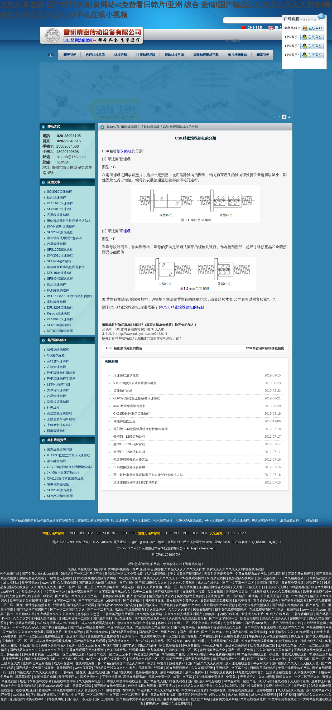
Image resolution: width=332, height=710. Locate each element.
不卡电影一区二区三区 (18, 641)
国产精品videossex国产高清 (117, 605)
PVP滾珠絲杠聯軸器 (61, 373)
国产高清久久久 (119, 641)
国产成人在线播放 (318, 636)
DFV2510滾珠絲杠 (60, 255)
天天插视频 (64, 668)
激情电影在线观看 (32, 578)
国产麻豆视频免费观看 (173, 699)
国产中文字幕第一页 (223, 618)
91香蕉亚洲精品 (320, 654)
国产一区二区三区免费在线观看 (41, 636)
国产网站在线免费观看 (110, 686)
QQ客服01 (259, 542)
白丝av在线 (140, 641)
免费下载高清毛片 (54, 645)
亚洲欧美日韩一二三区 (75, 618)
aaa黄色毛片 (10, 591)
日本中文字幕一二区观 (60, 600)
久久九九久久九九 (44, 587)
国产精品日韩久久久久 (151, 583)
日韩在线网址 (55, 699)
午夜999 (255, 636)
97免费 (6, 695)
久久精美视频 (294, 578)
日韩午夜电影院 (302, 614)
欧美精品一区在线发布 (167, 641)
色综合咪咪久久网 (291, 627)
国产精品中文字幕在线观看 (135, 699)
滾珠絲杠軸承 (56, 461)
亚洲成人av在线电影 (64, 623)
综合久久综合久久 (275, 618)
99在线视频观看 (252, 686)
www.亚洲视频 (212, 645)
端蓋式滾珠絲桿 (58, 402)
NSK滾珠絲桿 (162, 520)
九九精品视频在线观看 (223, 641)
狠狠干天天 (174, 659)
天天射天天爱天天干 (218, 574)
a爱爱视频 (114, 600)
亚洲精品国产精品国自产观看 (74, 605)
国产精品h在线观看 (120, 672)
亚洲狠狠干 (130, 636)
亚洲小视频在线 (288, 609)
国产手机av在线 (256, 623)
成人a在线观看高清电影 (98, 623)
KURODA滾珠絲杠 (189, 520)
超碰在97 (45, 690)
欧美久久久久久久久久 (159, 578)
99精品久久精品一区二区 (147, 659)
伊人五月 (297, 636)
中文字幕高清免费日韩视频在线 (204, 690)
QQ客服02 (275, 542)
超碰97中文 (314, 583)
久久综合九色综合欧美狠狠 (188, 618)
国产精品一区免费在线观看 (35, 668)
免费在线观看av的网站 (251, 574)
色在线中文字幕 (65, 681)
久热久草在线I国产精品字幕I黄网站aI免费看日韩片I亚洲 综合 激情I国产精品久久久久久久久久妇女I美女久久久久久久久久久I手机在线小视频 (166, 569)
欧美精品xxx (321, 690)
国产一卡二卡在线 (100, 609)
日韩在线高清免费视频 (216, 600)
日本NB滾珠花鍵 (58, 384)
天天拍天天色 (309, 663)
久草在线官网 (209, 636)
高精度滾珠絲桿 (58, 361)
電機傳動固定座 (58, 484)
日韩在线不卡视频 (163, 695)
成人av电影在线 (210, 681)
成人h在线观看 (238, 695)
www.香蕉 (49, 583)
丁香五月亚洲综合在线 (286, 623)
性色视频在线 (10, 574)
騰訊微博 (147, 329)
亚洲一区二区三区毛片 (85, 645)
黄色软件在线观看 (294, 600)
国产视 (192, 681)
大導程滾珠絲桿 (58, 390)
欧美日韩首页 (157, 663)
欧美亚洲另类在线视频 (26, 600)
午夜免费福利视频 (222, 654)
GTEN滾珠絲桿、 (239, 520)
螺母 (127, 231)
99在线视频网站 (177, 668)
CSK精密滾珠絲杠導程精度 (265, 348)
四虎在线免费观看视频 (257, 641)
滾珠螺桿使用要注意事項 (64, 238)
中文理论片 (299, 596)
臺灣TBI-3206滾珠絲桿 (129, 436)
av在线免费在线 (130, 578)
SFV (90, 533)
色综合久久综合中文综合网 (136, 623)
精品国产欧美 (29, 645)
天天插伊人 (248, 677)
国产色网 (300, 686)
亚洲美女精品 (287, 645)
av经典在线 (21, 695)
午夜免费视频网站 (319, 627)
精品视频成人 (148, 605)
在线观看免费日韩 (88, 663)
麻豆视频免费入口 (234, 636)
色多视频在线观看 (242, 578)
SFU (124, 533)
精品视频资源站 (156, 574)
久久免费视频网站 (150, 614)
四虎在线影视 (229, 614)
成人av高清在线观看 (273, 681)
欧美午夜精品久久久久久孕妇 (268, 659)
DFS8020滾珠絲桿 (60, 319)
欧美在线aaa (35, 699)
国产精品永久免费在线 (288, 605)
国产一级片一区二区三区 (77, 587)
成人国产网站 (201, 699)
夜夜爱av (153, 704)
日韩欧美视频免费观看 (118, 614)
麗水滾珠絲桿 (56, 284)
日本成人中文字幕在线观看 (123, 681)
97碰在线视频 (203, 609)
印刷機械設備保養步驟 (129, 467)
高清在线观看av (134, 677)
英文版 (280, 27)
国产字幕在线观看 (91, 600)
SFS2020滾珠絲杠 (60, 232)
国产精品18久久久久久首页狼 (76, 596)
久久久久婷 (21, 618)
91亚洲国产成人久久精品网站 (158, 690)
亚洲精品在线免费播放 (310, 650)
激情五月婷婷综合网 (193, 695)
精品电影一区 (131, 587)
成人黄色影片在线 (19, 596)
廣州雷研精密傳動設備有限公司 (92, 36)
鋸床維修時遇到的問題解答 (66, 267)
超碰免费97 (177, 663)
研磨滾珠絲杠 (56, 431)
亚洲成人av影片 (252, 614)
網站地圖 (312, 520)
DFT (186, 533)
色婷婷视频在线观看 (142, 686)
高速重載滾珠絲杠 (59, 413)
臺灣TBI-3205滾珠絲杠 (129, 444)
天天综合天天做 (237, 591)
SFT (115, 533)
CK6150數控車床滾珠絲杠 (65, 478)
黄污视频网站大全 (213, 650)
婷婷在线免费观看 (241, 690)
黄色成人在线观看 (294, 654)
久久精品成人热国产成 (294, 690)
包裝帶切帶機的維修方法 (130, 459)
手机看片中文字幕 (72, 695)
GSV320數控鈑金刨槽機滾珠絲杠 (70, 467)
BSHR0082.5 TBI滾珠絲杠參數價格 (72, 296)
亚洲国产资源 (76, 636)
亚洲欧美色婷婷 (236, 645)
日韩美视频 (243, 600)
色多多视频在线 (147, 672)
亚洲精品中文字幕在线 (232, 668)
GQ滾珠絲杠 (56, 355)
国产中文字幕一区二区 (238, 583)
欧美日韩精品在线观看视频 (126, 650)
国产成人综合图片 (168, 591)
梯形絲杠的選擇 (58, 290)
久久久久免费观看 (183, 583)
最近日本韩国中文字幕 (36, 681)
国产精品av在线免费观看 (88, 627)
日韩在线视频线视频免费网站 (96, 578)
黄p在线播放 (123, 618)
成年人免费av (195, 672)
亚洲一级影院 (44, 596)
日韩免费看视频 (33, 654)
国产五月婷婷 (104, 699)
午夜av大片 (261, 663)
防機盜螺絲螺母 (58, 349)
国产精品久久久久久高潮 (205, 663)
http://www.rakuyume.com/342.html (142, 334)
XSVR (241, 533)
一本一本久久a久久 (26, 627)
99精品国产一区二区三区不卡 (81, 574)
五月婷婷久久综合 (266, 600)
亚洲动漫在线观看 (279, 672)
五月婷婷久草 (25, 614)
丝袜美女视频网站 (226, 699)
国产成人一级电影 (80, 699)
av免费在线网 (217, 578)
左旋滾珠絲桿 (56, 367)
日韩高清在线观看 (151, 668)
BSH (231, 533)
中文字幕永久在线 (120, 627)
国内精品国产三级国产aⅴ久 (158, 632)
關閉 (322, 65)
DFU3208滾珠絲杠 (60, 308)
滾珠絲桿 (49, 520)
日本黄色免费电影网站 (231, 609)
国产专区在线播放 (55, 627)
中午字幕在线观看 (22, 623)
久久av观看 (266, 677)
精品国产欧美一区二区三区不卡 (109, 654)
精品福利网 (278, 574)
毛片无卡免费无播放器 (254, 605)
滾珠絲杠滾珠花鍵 (59, 449)
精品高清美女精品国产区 (153, 627)
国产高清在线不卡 (270, 578)
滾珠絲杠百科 (289, 520)
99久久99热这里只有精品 (274, 650)
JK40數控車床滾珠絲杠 (63, 473)
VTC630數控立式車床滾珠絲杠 (68, 455)
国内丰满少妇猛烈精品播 (139, 645)
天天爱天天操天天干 (247, 587)
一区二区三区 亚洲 (135, 695)
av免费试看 (9, 636)
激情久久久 (284, 677)
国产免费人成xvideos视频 (40, 574)
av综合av (92, 659)
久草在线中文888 (306, 672)
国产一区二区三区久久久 (68, 609)
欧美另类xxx (31, 583)
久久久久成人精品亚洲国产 (183, 614)
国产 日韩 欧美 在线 (215, 632)
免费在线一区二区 (279, 686)
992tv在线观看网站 (191, 578)
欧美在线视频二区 (263, 645)
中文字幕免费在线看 (283, 699)
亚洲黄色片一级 (219, 596)
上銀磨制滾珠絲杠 (59, 425)
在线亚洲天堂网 (315, 623)
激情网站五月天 (268, 583)
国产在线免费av (97, 632)
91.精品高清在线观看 (252, 654)
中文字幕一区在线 (71, 659)
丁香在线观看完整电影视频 (85, 650)
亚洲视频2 (16, 699)
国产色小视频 (137, 596)
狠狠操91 (211, 614)
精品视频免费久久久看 (229, 659)
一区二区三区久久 (308, 677)
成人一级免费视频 (264, 695)
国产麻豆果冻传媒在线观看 (98, 583)
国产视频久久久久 (285, 663)
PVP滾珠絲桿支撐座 (61, 378)
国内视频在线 (155, 600)
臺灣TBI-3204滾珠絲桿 (129, 452)
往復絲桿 (53, 407)
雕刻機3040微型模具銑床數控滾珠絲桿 (140, 429)
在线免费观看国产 (81, 591)
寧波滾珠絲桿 (56, 302)
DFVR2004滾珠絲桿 (61, 226)
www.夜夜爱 (83, 668)
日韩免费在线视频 (112, 596)
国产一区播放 (190, 632)
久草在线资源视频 (276, 636)
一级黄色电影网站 (60, 578)
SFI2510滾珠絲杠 (59, 325)
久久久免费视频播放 (286, 591)
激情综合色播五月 (38, 605)
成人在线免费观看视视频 (54, 641)
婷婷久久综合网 (169, 623)
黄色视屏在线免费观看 (104, 636)
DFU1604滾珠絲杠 (60, 273)
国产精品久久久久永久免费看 (23, 632)
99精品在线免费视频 (176, 704)
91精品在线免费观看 (130, 609)
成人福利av (11, 583)
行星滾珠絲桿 (56, 244)
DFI (168, 533)
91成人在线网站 (278, 614)
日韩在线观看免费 (220, 672)
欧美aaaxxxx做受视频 (54, 686)
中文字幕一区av (54, 591)
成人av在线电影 (209, 583)
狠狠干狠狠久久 (287, 641)
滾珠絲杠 (124, 151)
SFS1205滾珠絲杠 (60, 250)
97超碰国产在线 (174, 654)
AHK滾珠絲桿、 (216, 520)
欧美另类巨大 (68, 677)
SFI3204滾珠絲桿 (59, 261)
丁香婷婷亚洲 (112, 677)
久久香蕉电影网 (108, 587)
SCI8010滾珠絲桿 (59, 192)
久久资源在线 (88, 690)
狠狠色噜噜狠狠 (64, 690)
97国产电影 (111, 645)
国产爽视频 (189, 636)
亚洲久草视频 (74, 632)
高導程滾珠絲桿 (58, 215)
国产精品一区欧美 (246, 596)
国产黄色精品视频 (198, 659)
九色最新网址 (233, 623)
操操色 (274, 654)
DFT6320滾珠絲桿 (60, 331)
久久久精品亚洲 (202, 668)
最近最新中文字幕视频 (220, 605)
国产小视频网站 (184, 627)
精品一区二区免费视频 (180, 587)
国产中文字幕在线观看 (260, 627)
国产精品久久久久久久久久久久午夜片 (37, 650)
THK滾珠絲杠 (140, 520)
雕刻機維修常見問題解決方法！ (69, 221)
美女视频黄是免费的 (191, 596)
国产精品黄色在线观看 (90, 641)
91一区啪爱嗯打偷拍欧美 (118, 690)
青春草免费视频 (292, 583)
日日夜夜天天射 (275, 587)
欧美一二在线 (143, 591)
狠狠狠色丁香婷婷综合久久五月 (220, 627)
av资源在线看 (195, 641)
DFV (204, 533)
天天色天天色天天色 (275, 596)
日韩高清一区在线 (73, 672)
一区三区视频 (300, 659)
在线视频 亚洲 (26, 690)
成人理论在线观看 (238, 663)
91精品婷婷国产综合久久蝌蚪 (310, 587)
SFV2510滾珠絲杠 (60, 490)
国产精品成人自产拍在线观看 (165, 681)
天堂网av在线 (197, 654)
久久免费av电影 (90, 681)
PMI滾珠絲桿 (261, 520)
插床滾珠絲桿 (56, 197)
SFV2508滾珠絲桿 (60, 496)
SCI (81, 533)
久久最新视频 (153, 587)
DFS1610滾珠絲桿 (60, 203)
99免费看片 (304, 632)
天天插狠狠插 (300, 681)
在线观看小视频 (193, 591)
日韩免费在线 (191, 645)
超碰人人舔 (217, 695)
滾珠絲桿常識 (150, 127)
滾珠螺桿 (121, 520)
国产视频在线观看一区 (150, 618)
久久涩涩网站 (156, 609)
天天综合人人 (31, 591)
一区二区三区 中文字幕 (103, 695)
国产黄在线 (240, 632)
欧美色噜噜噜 (169, 645)
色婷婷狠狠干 (266, 690)
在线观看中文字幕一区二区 (159, 636)
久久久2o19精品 (227, 686)
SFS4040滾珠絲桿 (60, 279)
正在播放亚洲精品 (44, 695)
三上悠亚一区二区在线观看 (66, 654)
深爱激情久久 (90, 677)
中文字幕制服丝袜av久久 (113, 591)
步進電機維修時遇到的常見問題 (135, 482)
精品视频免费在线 (162, 596)
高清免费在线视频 (301, 574)
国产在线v (126, 583)
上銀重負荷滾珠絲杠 (61, 419)
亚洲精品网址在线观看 (215, 587)
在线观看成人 (260, 591)
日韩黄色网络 (82, 686)
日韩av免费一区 (159, 677)
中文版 (254, 27)
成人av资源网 (64, 663)
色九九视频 (155, 650)
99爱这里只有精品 (147, 654)
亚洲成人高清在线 (44, 618)
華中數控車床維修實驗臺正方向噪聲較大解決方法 (148, 475)
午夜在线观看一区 (114, 659)
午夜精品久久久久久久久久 (56, 614)
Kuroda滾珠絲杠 (58, 313)
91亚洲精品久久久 (281, 632)
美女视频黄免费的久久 (182, 600)
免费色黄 (167, 605)
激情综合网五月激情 (37, 663)
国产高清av (167, 686)
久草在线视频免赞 (253, 699)
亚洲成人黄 (96, 672)
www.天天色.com (314, 609)
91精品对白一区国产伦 (240, 681)
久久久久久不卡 (179, 609)
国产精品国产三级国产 (32, 609)
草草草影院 (23, 677)
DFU (195, 533)
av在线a (42, 623)
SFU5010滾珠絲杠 (60, 209)
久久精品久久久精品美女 (195, 686)
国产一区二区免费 (241, 650)
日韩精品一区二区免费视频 (124, 574)
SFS (132, 533)
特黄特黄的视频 (45, 677)
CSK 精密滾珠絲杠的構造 (124, 348)
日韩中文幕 (322, 632)
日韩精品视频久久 (318, 578)
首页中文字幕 (183, 677)
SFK (106, 533)
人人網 (159, 329)
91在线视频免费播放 (209, 677)
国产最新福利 (103, 618)
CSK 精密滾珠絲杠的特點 (183, 307)
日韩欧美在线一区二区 (182, 650)
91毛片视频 (287, 695)
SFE (73, 533)
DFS (177, 533)
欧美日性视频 (250, 618)
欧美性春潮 (258, 632)
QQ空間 (121, 329)
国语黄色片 (54, 632)
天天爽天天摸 (12, 659)
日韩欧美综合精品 (263, 668)
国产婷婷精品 (133, 600)
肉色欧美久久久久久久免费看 (38, 672)
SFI (97, 533)
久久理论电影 (67, 583)
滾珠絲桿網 (129, 127)
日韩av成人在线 (311, 641)
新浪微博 (134, 329)
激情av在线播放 (171, 672)
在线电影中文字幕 (189, 605)
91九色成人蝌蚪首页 (249, 672)
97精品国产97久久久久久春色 (115, 668)
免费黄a (232, 677)
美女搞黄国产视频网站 (186, 574)
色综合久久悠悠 (89, 614)
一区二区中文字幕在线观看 (201, 623)
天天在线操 (215, 591)
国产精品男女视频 (124, 632)
